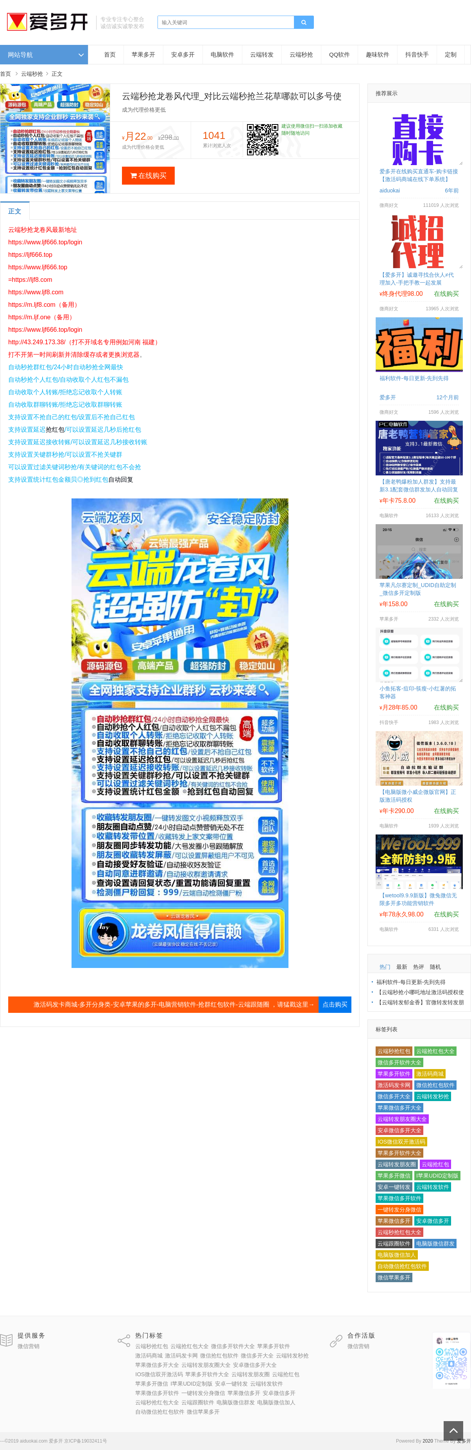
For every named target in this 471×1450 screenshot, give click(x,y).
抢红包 (55, 429)
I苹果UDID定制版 (437, 1175)
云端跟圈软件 (394, 1243)
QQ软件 (339, 54)
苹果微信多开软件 (399, 1198)
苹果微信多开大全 (399, 1108)
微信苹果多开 (394, 1277)
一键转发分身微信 (399, 1209)
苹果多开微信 (394, 1175)
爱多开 (464, 1441)
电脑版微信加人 (397, 1255)
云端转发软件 (432, 1187)
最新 (401, 967)
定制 (451, 54)
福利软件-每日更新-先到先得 (414, 378)
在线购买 (148, 176)
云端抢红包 (435, 1164)
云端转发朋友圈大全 (402, 1119)
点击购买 (334, 1004)
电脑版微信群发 (435, 1243)
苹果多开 (143, 54)
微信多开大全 (394, 1096)
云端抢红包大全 (435, 1051)
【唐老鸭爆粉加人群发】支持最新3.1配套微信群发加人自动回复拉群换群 (419, 489)
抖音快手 (417, 54)
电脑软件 (222, 54)
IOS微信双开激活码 (401, 1142)
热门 (385, 967)
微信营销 (28, 1346)
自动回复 (120, 479)
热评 (418, 967)
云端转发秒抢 (432, 1096)
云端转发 (262, 54)
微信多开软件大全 (399, 1062)
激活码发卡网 (394, 1085)
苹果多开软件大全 (399, 1153)
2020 (428, 1441)
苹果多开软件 (394, 1074)
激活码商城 (430, 1074)
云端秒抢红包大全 (399, 1232)
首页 (110, 54)
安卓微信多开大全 (399, 1130)
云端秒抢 (301, 54)
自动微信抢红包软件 (402, 1266)
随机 (435, 967)
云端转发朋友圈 (397, 1164)
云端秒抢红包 (394, 1051)
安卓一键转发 (394, 1187)
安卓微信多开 (432, 1221)
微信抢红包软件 (435, 1085)
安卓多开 (183, 54)
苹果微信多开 (394, 1221)
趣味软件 (377, 54)
